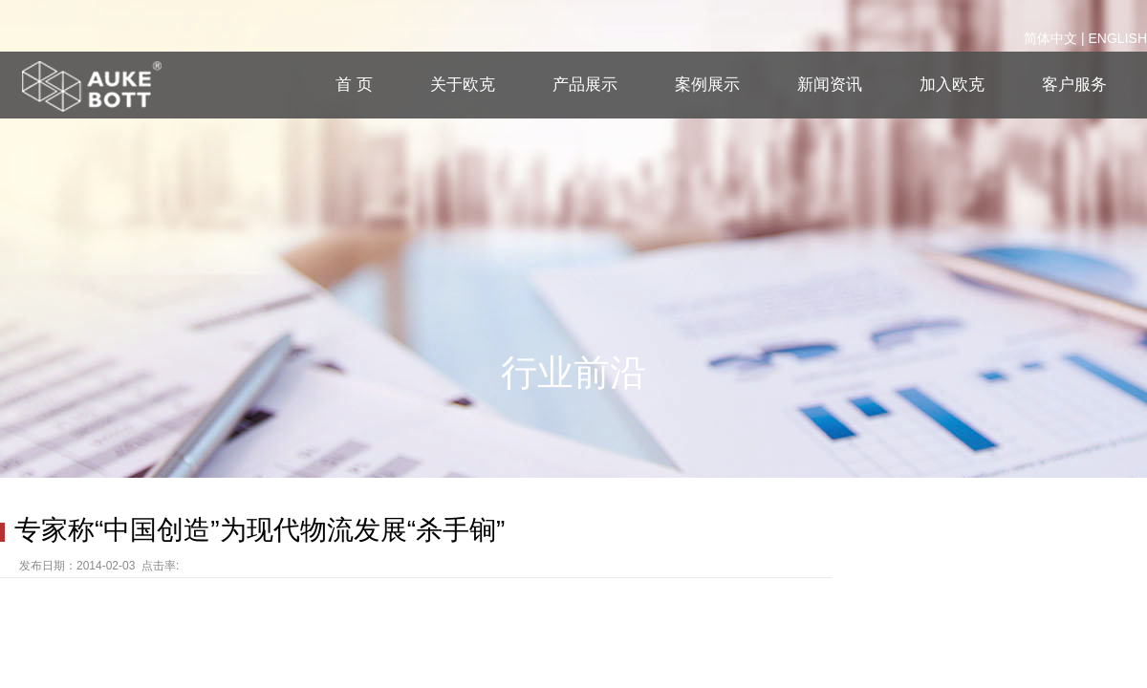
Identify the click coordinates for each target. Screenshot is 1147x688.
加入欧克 (952, 84)
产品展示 (584, 84)
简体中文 (1050, 38)
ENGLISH (1118, 38)
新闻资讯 (829, 84)
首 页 (354, 84)
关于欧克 (462, 84)
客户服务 (1074, 84)
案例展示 (707, 84)
